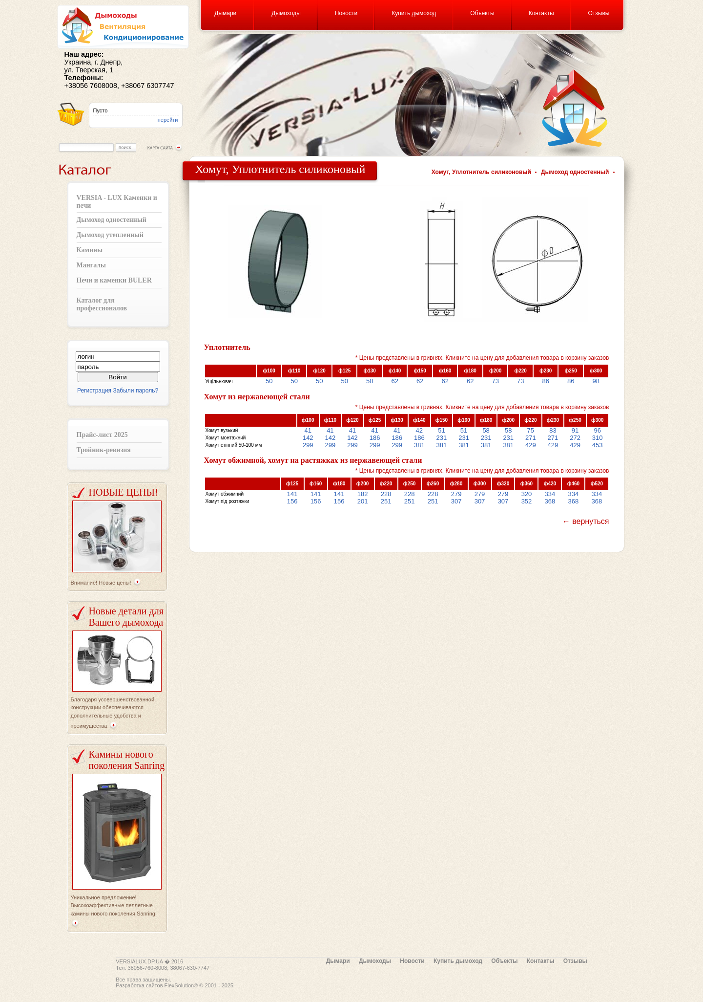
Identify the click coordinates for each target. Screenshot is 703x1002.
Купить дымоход (414, 13)
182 (362, 494)
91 (575, 430)
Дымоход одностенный (111, 219)
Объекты (482, 13)
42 (419, 430)
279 (456, 494)
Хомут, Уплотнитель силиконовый (481, 172)
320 (526, 494)
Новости (346, 13)
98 (595, 381)
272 (575, 437)
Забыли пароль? (135, 390)
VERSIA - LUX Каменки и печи (117, 201)
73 (495, 381)
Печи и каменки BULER (114, 280)
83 (552, 430)
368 (550, 501)
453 (597, 445)
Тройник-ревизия (104, 450)
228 (386, 494)
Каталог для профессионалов (102, 304)
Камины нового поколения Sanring (127, 760)
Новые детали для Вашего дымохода (126, 617)
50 (269, 381)
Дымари (225, 13)
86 (545, 381)
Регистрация (94, 390)
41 (308, 430)
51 (441, 430)
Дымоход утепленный (110, 235)
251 (386, 501)
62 (394, 381)
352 (526, 501)
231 (441, 437)
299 (308, 445)
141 (292, 494)
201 (362, 501)
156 (292, 501)
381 (419, 445)
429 (530, 445)
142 (308, 437)
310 (597, 437)
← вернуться (585, 521)
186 (375, 437)
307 (456, 501)
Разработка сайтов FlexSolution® (157, 985)
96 (597, 430)
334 (550, 494)
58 (485, 430)
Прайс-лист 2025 (102, 434)
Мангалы (91, 265)
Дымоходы (285, 13)
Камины (90, 250)
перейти (168, 120)
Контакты (541, 13)
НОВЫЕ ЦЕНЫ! (123, 492)
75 (530, 430)
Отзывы (599, 13)
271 (530, 437)
